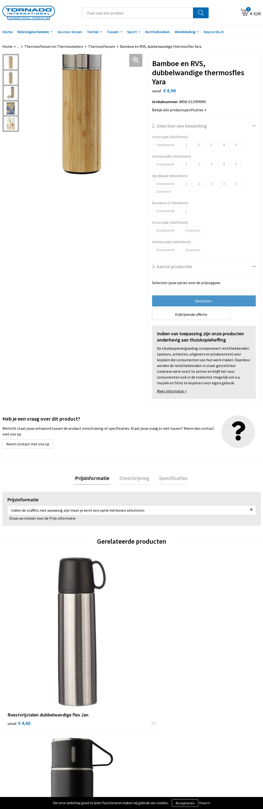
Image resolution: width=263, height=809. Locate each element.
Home (7, 46)
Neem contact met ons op (27, 444)
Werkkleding (185, 31)
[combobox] (137, 12)
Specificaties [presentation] (170, 478)
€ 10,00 (149, 644)
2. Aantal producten (172, 266)
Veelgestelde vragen (90, 721)
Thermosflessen (101, 46)
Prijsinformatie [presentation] (95, 478)
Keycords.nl (214, 31)
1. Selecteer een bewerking (179, 126)
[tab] (95, 479)
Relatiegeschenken (33, 31)
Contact (144, 714)
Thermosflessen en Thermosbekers (53, 46)
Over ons (81, 714)
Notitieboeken (157, 31)
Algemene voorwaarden (220, 714)
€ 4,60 (18, 637)
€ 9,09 (83, 644)
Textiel (92, 31)
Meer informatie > (172, 391)
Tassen (113, 31)
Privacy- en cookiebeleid (221, 721)
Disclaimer (210, 728)
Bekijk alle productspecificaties (179, 109)
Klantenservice (149, 721)
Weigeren (204, 803)
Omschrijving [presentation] (134, 478)
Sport (132, 31)
